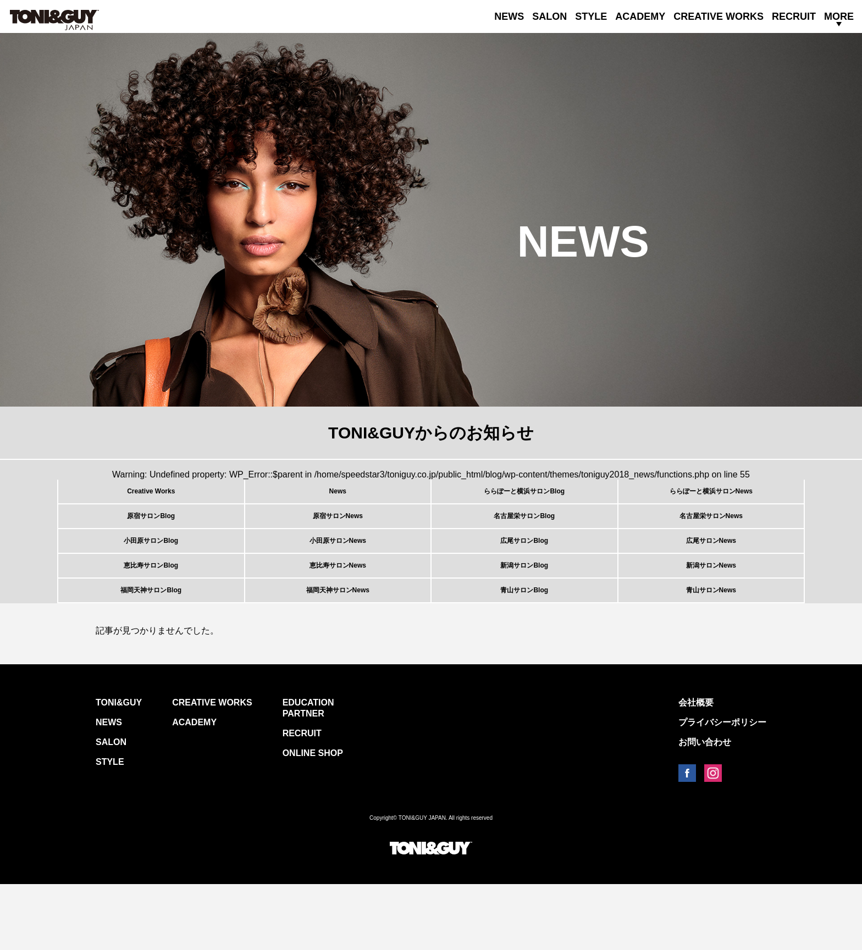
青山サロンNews (711, 649)
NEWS (509, 16)
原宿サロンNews (337, 536)
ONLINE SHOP (313, 819)
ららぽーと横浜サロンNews (711, 498)
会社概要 (696, 768)
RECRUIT (794, 16)
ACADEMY (640, 16)
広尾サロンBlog (524, 574)
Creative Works (151, 498)
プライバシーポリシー (722, 788)
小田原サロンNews (337, 574)
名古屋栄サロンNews (711, 536)
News (337, 498)
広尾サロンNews (711, 574)
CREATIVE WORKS (718, 16)
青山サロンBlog (524, 649)
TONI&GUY (119, 768)
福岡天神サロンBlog (151, 649)
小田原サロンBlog (151, 574)
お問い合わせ (704, 808)
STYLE (591, 16)
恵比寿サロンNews (337, 611)
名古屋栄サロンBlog (524, 536)
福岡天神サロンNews (337, 649)
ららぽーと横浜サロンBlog (524, 498)
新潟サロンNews (711, 611)
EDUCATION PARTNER (308, 774)
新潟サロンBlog (524, 611)
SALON (549, 16)
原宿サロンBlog (151, 536)
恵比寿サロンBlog (151, 611)
